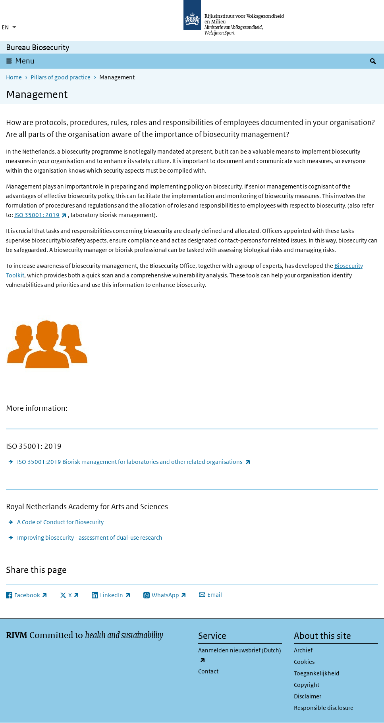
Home (14, 77)
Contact (208, 671)
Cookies (304, 661)
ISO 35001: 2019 (40, 215)
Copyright (306, 684)
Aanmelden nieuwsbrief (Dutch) (239, 655)
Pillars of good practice (61, 77)
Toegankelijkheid (317, 673)
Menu (25, 60)
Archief (303, 650)
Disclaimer (307, 696)
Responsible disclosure (323, 707)
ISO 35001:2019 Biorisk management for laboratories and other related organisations (134, 462)
